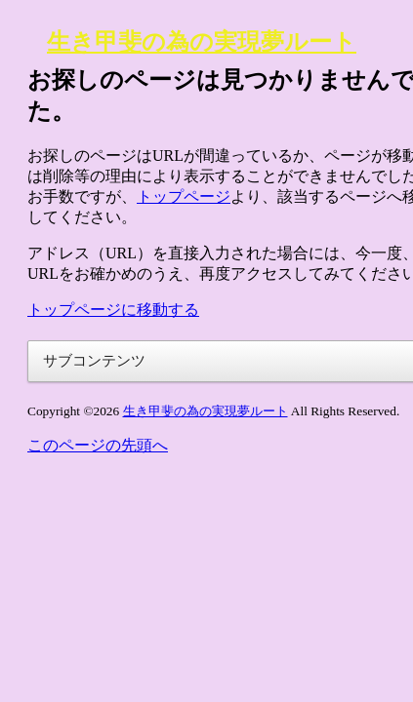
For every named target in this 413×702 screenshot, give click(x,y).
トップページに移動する (113, 309)
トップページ (183, 196)
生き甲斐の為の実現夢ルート (201, 42)
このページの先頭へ (97, 445)
